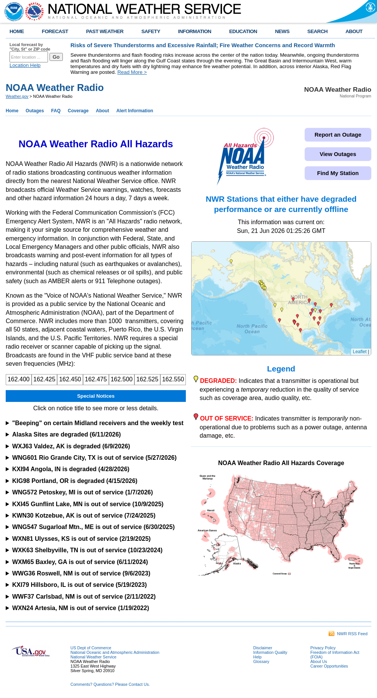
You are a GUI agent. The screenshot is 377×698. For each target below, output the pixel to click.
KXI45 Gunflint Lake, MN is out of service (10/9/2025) (87, 504)
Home (12, 110)
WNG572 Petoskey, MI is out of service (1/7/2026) (82, 492)
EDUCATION (243, 31)
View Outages (337, 154)
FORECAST (55, 31)
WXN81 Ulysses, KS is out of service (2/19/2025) (81, 538)
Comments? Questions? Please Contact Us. (110, 684)
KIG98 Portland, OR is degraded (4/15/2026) (74, 481)
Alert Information (134, 110)
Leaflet (360, 351)
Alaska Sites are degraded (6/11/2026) (66, 434)
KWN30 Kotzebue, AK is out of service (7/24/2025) (83, 515)
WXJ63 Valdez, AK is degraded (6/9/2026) (71, 446)
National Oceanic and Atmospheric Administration (114, 652)
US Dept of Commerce (90, 647)
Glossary (261, 661)
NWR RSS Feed (348, 633)
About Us (318, 661)
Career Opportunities (329, 666)
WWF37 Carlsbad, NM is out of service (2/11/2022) (84, 596)
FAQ (56, 110)
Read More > (132, 72)
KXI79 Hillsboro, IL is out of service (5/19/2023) (79, 585)
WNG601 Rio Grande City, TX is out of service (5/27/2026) (94, 457)
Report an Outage (338, 135)
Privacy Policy (322, 647)
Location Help (25, 65)
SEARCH (317, 31)
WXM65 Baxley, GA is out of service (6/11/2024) (80, 562)
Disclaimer (262, 647)
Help (257, 657)
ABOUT (354, 31)
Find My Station (338, 173)
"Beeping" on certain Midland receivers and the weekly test (98, 423)
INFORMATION (194, 31)
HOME (17, 31)
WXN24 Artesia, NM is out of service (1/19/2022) (80, 608)
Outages (35, 110)
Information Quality (270, 652)
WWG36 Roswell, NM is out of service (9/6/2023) (81, 573)
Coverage (78, 110)
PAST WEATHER (104, 31)
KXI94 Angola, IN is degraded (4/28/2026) (70, 469)
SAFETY (150, 31)
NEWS (282, 31)
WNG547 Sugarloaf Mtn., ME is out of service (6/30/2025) (93, 527)
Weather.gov (17, 96)
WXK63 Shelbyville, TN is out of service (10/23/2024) (87, 550)
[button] (310, 314)
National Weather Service (93, 657)
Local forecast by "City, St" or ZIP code (30, 46)
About (102, 110)
